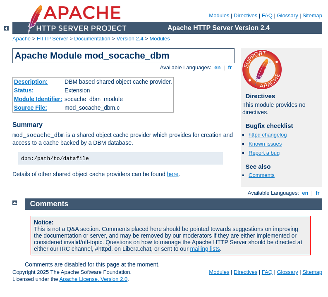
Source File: (30, 107)
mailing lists (205, 248)
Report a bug (264, 153)
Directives (245, 15)
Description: (31, 81)
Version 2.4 (130, 38)
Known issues (265, 144)
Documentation (92, 38)
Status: (24, 90)
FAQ (267, 15)
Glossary (287, 15)
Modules (219, 15)
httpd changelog (268, 135)
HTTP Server (52, 38)
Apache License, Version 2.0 (93, 279)
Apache (21, 38)
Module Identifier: (38, 99)
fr (230, 67)
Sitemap (312, 15)
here (173, 174)
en (217, 67)
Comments (262, 175)
